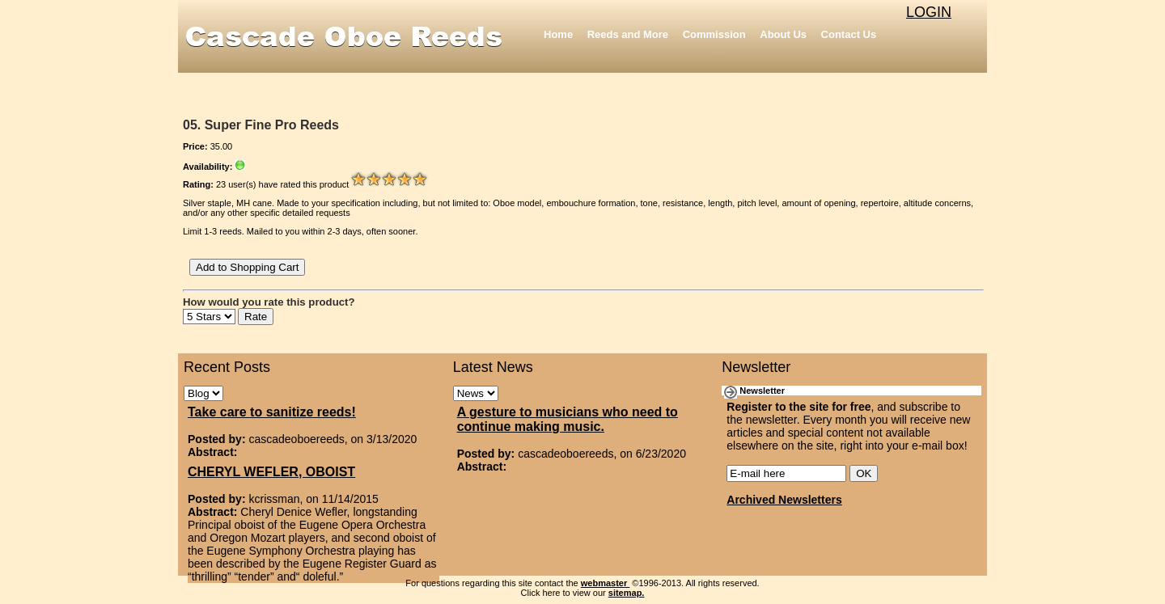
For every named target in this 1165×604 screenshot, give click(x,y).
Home (558, 34)
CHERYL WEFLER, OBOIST (271, 472)
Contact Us (849, 34)
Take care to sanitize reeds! (272, 412)
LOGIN (928, 12)
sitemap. (626, 593)
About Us (783, 34)
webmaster (605, 583)
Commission (714, 34)
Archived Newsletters (784, 499)
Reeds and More (627, 34)
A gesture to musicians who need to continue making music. (567, 419)
